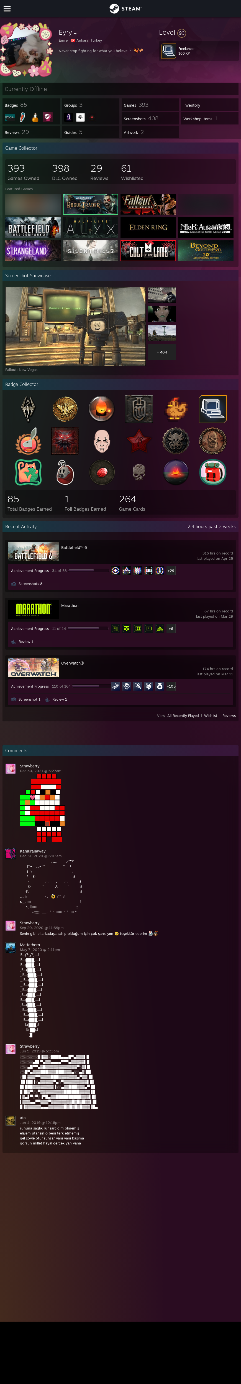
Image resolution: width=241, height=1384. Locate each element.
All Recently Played (183, 715)
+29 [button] (171, 570)
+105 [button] (171, 686)
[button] (199, 32)
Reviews (229, 715)
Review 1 (26, 641)
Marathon (69, 605)
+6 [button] (171, 628)
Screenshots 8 (30, 583)
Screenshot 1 (29, 699)
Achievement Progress (30, 570)
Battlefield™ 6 (74, 547)
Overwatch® (72, 663)
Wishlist (210, 715)
